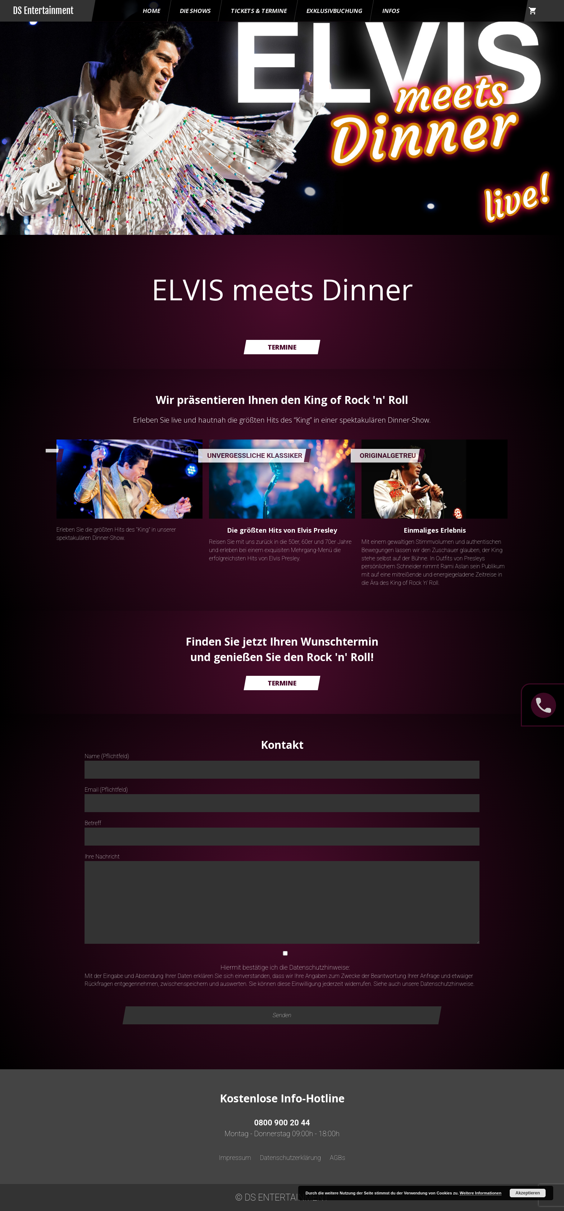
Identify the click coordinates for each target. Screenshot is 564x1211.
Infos (391, 11)
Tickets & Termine (258, 11)
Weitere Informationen (480, 1193)
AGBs (337, 1157)
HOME (151, 11)
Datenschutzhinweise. (447, 983)
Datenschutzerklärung (290, 1157)
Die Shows (195, 11)
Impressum (235, 1157)
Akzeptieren (527, 1193)
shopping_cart (532, 10)
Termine (282, 347)
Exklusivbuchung (334, 11)
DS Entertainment (43, 10)
